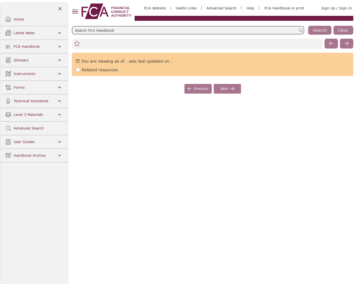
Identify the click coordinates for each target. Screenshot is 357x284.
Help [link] (250, 8)
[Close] (60, 8)
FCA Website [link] (155, 8)
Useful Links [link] (186, 8)
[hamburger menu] (75, 12)
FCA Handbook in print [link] (284, 8)
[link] (106, 11)
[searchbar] (188, 30)
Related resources (100, 69)
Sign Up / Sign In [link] (336, 8)
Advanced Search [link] (222, 8)
